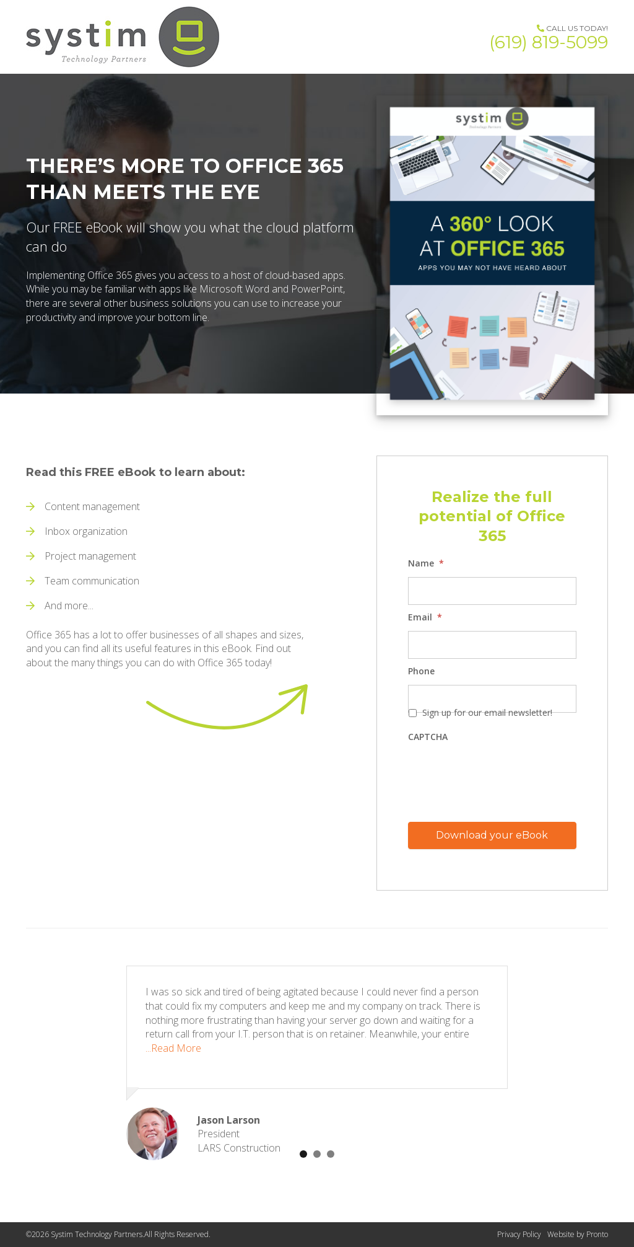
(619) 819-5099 (548, 42)
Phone (421, 671)
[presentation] (502, 775)
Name (426, 563)
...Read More (173, 1048)
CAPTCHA (428, 736)
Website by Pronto (577, 1234)
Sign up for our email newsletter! (487, 712)
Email (425, 617)
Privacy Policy (519, 1234)
